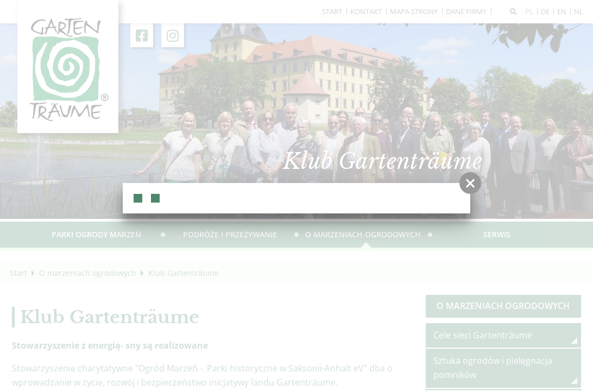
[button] (470, 183)
